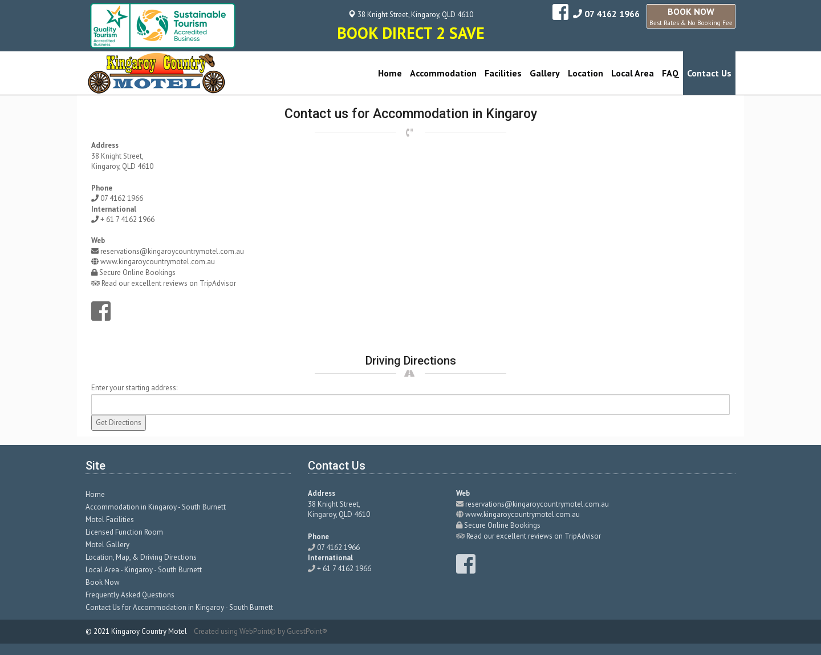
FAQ (670, 73)
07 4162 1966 (612, 13)
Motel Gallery (107, 544)
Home (390, 73)
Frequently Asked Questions (130, 595)
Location (585, 73)
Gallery (545, 73)
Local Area (632, 73)
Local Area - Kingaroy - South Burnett (144, 570)
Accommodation (443, 73)
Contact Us (709, 73)
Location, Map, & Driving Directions (141, 557)
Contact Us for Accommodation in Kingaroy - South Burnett (179, 607)
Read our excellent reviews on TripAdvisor (168, 283)
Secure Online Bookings (137, 272)
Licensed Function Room (124, 532)
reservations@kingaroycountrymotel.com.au (172, 251)
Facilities (503, 73)
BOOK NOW (691, 16)
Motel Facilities (110, 519)
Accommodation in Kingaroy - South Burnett (156, 507)
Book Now (103, 582)
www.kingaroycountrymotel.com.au (157, 261)
